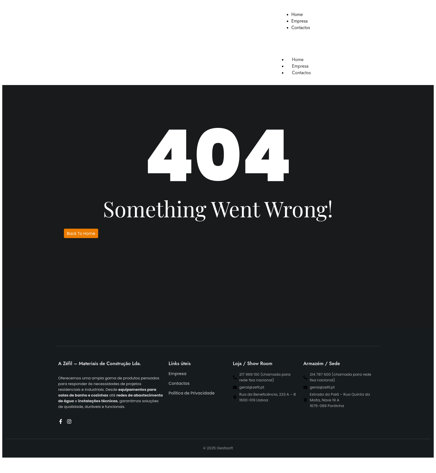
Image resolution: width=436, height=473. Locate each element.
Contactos (301, 72)
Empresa (177, 374)
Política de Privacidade (192, 393)
